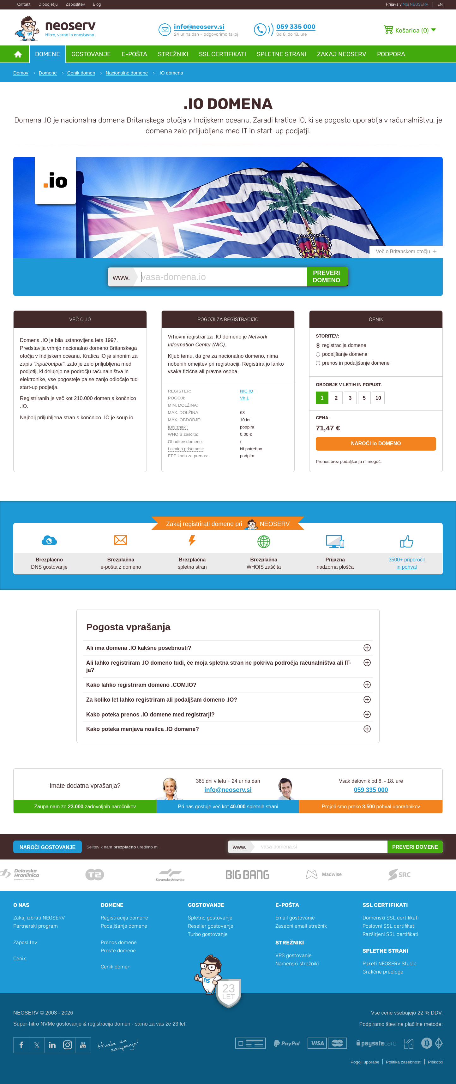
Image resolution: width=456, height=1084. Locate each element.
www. (121, 277)
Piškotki (435, 1062)
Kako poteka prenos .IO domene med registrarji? (150, 714)
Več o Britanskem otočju (403, 251)
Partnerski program (35, 926)
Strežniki (173, 54)
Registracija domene (124, 918)
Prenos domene (119, 942)
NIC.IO (246, 391)
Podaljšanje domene (124, 926)
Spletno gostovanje (210, 918)
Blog (97, 4)
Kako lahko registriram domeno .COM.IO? (141, 685)
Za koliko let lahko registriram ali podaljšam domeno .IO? (161, 700)
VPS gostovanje (293, 955)
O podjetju (48, 4)
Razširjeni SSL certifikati (390, 934)
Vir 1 (244, 398)
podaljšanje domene (344, 354)
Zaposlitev (75, 4)
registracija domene (344, 345)
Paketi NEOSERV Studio (390, 964)
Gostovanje (91, 54)
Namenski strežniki (297, 964)
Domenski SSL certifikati (391, 918)
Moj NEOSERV (415, 4)
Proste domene (118, 951)
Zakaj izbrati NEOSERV (39, 918)
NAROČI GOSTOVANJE (47, 847)
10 (378, 398)
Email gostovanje (295, 918)
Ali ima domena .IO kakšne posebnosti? (138, 648)
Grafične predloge (383, 972)
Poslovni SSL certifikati (389, 926)
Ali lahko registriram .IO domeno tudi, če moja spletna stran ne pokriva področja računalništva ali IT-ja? (218, 666)
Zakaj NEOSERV (341, 54)
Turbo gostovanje (208, 934)
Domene (47, 54)
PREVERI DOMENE (415, 847)
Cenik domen (115, 967)
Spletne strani (281, 54)
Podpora (391, 54)
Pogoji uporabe (365, 1062)
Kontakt (23, 4)
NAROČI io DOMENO (376, 443)
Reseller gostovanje (210, 926)
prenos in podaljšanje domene (355, 363)
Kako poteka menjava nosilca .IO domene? (142, 729)
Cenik (19, 958)
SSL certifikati (222, 54)
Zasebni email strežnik (301, 926)
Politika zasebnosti (404, 1062)
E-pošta (134, 54)
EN (440, 4)
